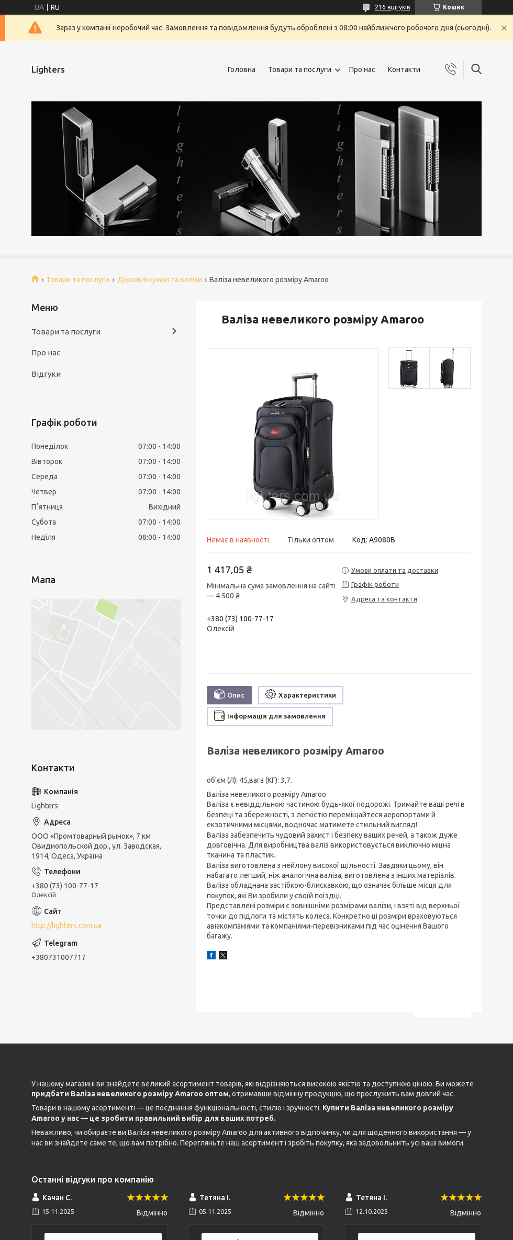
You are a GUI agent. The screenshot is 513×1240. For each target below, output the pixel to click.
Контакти (404, 69)
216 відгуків (392, 7)
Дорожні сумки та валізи (159, 279)
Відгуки (46, 373)
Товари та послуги (299, 69)
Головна (241, 69)
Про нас (362, 69)
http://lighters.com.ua (66, 925)
